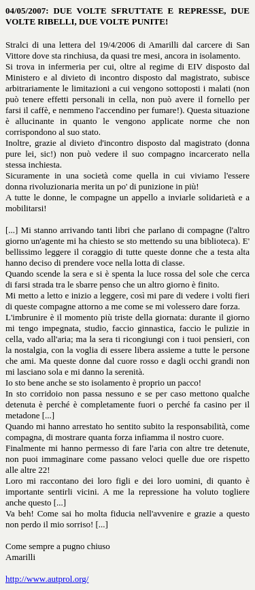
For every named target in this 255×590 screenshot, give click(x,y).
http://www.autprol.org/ (46, 579)
